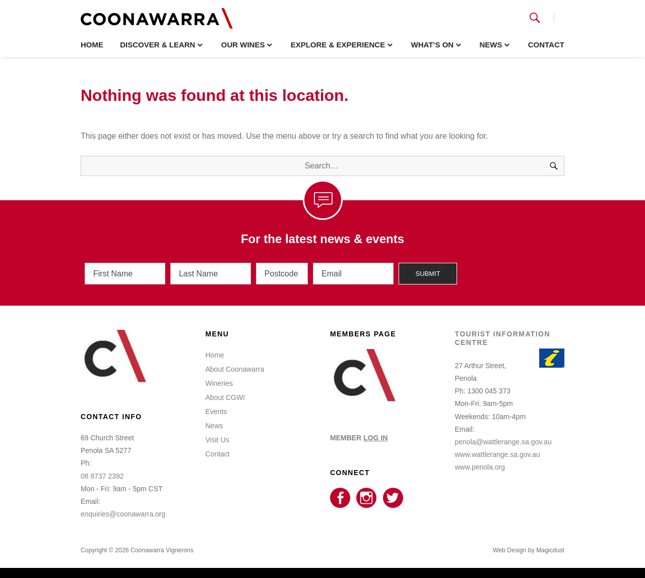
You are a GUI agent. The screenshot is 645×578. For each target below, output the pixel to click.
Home (92, 44)
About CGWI (225, 397)
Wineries (219, 383)
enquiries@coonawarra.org (123, 514)
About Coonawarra (235, 369)
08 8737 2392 (102, 476)
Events (216, 412)
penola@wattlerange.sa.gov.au (503, 442)
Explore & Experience (338, 44)
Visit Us (217, 440)
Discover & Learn (157, 44)
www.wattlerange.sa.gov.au (497, 454)
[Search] (553, 166)
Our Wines (243, 44)
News (490, 44)
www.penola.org (480, 467)
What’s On (432, 44)
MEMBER (359, 438)
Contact (546, 44)
